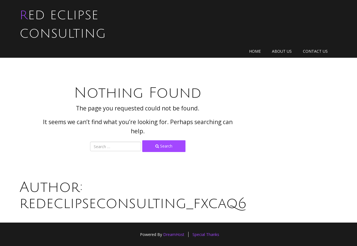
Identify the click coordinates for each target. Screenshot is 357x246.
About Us (282, 51)
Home (255, 51)
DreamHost (173, 234)
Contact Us (315, 51)
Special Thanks (205, 234)
